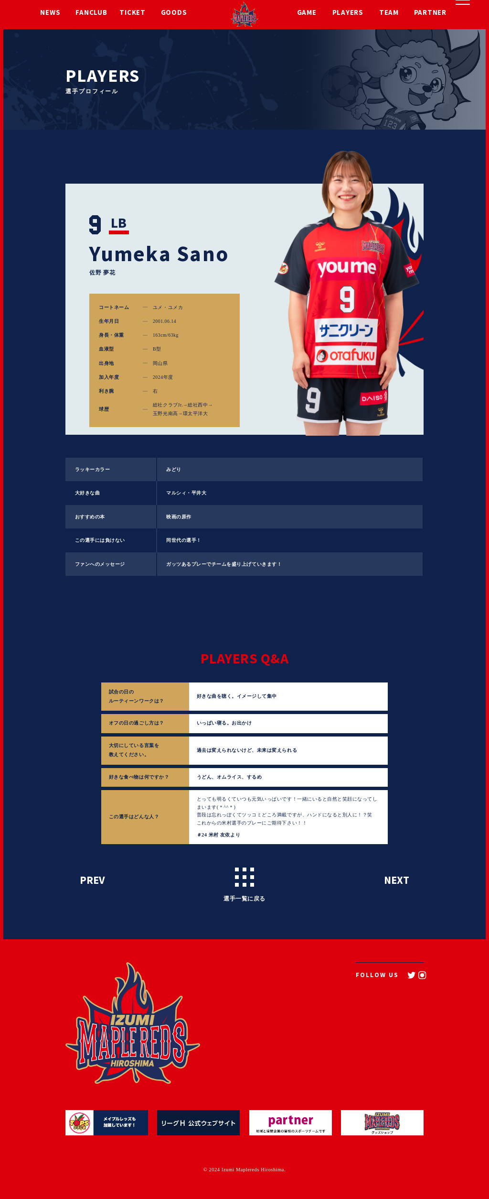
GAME (307, 14)
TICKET (132, 14)
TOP (236, 1006)
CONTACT (351, 1030)
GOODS (174, 14)
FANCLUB (91, 14)
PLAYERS (347, 14)
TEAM (389, 14)
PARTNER (430, 14)
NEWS (50, 14)
